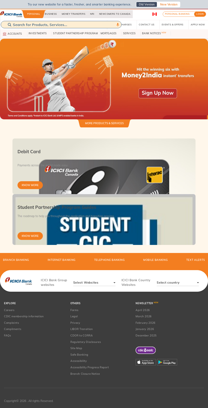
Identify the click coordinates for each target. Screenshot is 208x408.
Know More (30, 185)
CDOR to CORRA (81, 335)
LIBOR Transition (81, 329)
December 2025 (146, 335)
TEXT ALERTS (195, 259)
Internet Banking (62, 259)
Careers (9, 310)
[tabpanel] (104, 191)
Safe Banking (79, 354)
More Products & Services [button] (104, 123)
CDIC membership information (24, 316)
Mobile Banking (155, 259)
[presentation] (18, 280)
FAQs (7, 335)
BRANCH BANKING (16, 259)
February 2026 (145, 322)
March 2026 (144, 316)
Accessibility (78, 360)
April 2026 (143, 310)
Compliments (12, 329)
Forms (74, 310)
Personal (33, 13)
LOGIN (200, 13)
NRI (92, 13)
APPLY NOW (199, 24)
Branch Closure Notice (85, 373)
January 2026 (145, 329)
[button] (104, 79)
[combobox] (94, 283)
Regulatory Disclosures (85, 341)
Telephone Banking (109, 259)
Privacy (75, 322)
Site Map (76, 348)
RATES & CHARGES (122, 24)
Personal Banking (177, 13)
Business (51, 13)
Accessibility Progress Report (89, 367)
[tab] (104, 124)
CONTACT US (148, 24)
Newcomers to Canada (114, 13)
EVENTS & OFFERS (174, 24)
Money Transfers (73, 13)
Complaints (11, 322)
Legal (74, 316)
